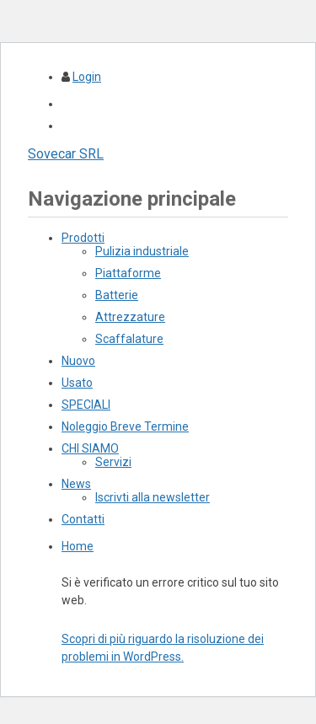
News (76, 484)
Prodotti (83, 237)
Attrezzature (130, 317)
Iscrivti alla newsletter (152, 497)
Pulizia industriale (142, 251)
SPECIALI (86, 404)
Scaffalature (129, 339)
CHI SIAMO (90, 448)
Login (86, 76)
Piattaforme (128, 273)
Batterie (116, 295)
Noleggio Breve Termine (125, 426)
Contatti (83, 519)
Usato (77, 382)
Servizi (113, 462)
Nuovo (78, 360)
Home (78, 546)
